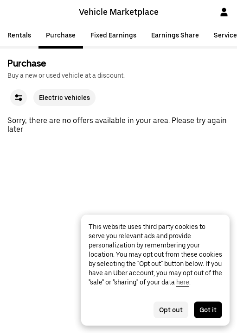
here (182, 282)
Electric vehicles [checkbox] (64, 97)
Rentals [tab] (19, 35)
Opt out (171, 310)
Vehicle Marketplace (119, 12)
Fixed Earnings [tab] (113, 35)
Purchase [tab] (61, 35)
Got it (208, 310)
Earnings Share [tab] (175, 35)
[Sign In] (224, 12)
